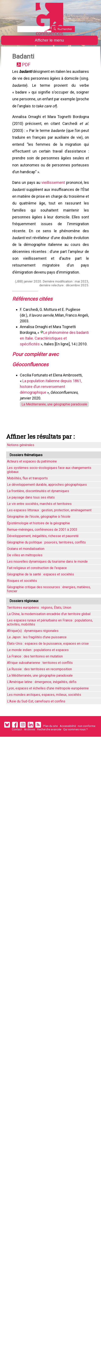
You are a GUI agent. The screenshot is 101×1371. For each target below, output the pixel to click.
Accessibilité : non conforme (77, 745)
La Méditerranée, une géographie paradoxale (51, 422)
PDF (27, 66)
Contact (17, 749)
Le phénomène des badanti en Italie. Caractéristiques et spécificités (51, 354)
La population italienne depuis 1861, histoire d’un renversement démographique (52, 404)
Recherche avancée (49, 749)
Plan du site (50, 745)
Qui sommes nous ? (75, 749)
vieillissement (53, 191)
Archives (29, 749)
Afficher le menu (49, 40)
